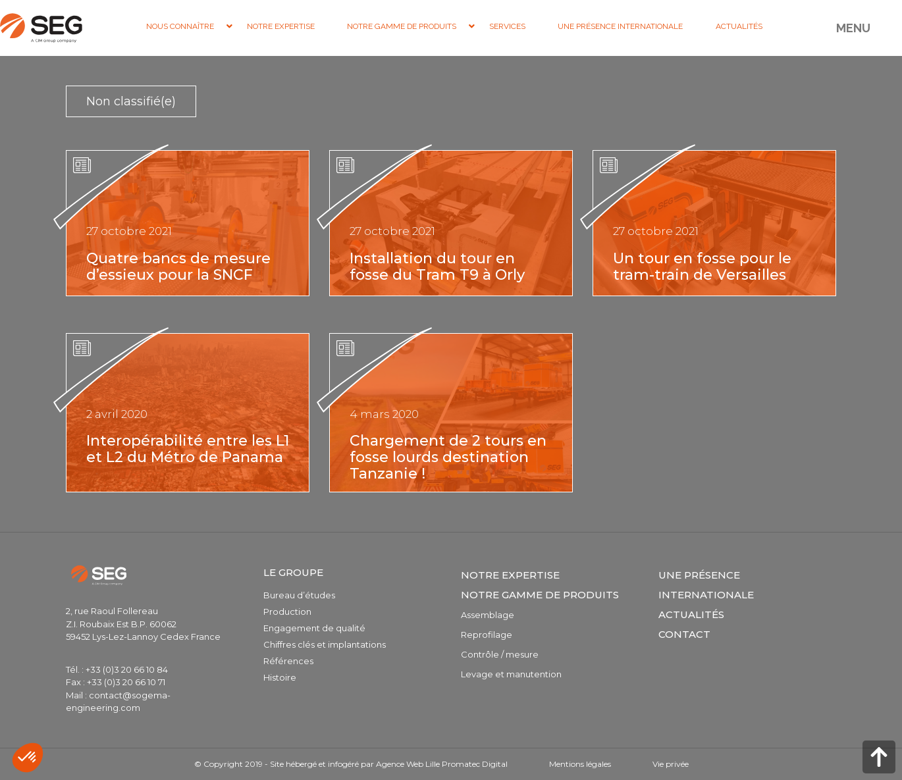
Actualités (691, 614)
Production (287, 611)
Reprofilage (486, 634)
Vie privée (670, 764)
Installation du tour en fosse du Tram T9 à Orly (437, 266)
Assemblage (487, 615)
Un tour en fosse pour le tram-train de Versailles (702, 266)
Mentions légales (580, 764)
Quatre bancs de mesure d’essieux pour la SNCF (178, 266)
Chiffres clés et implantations (324, 644)
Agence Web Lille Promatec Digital (442, 764)
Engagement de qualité (314, 628)
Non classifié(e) (131, 101)
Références (288, 661)
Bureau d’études (299, 595)
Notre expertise (510, 575)
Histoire (279, 677)
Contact (684, 634)
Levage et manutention (511, 674)
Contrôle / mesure (500, 654)
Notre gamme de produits (540, 594)
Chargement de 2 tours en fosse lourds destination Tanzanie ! (448, 457)
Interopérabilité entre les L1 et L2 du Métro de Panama (187, 448)
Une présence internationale (706, 585)
